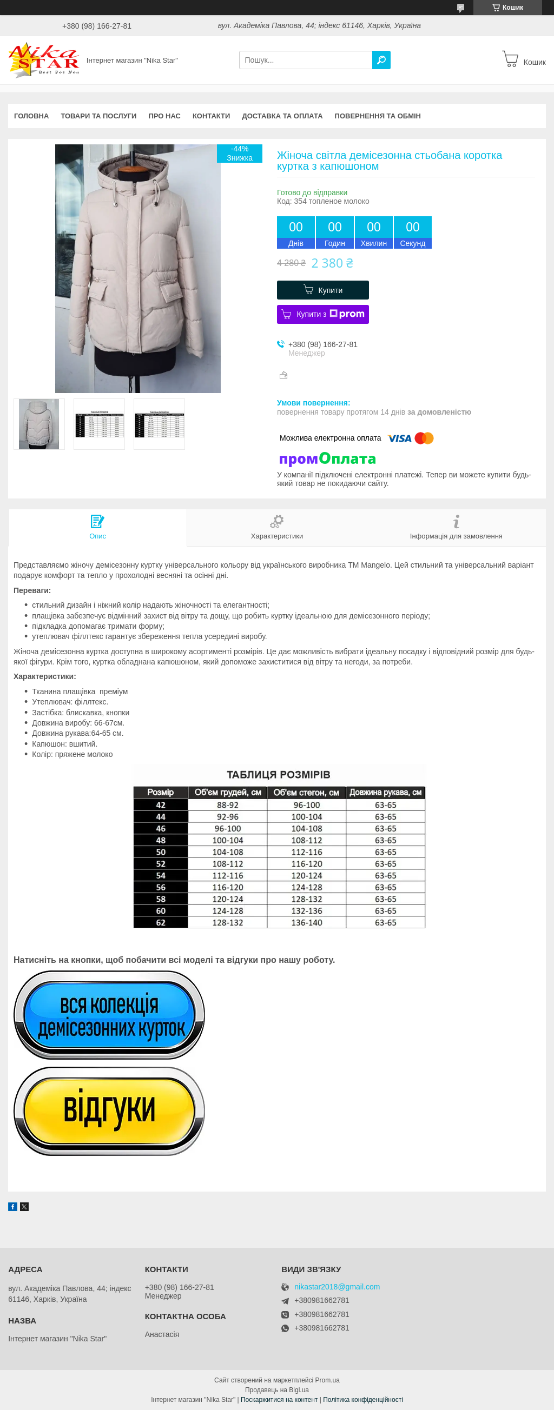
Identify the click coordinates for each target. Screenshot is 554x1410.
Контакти (211, 116)
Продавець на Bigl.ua (277, 1390)
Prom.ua (327, 1380)
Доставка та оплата (282, 116)
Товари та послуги (98, 116)
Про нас (164, 116)
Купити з (330, 314)
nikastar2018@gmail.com (337, 1287)
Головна (31, 116)
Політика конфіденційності (363, 1400)
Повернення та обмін (378, 116)
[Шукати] (381, 60)
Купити (331, 290)
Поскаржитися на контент (279, 1400)
